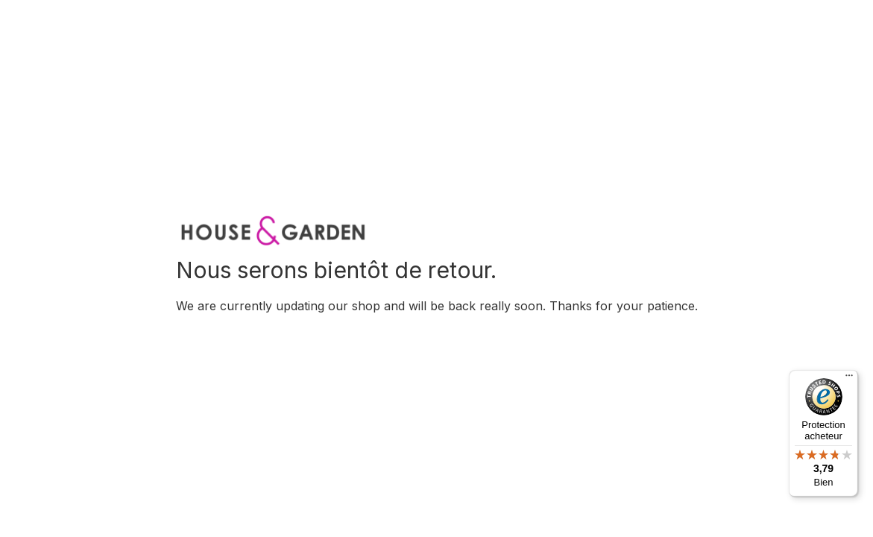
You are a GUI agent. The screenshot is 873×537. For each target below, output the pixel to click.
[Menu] (849, 379)
